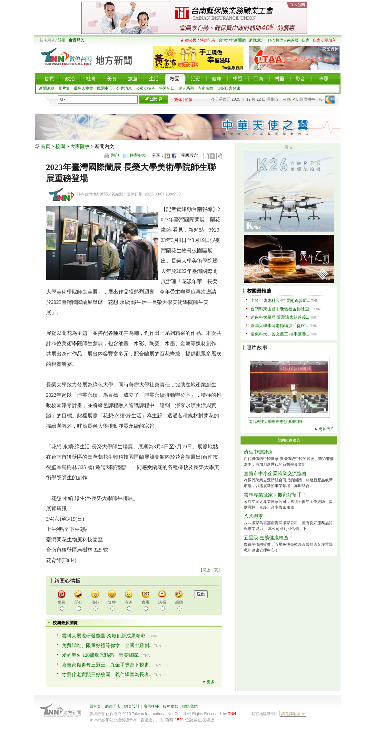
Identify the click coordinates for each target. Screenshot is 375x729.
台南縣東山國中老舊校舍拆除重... (281, 308)
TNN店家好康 (229, 88)
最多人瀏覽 (83, 88)
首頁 (45, 146)
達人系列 (186, 88)
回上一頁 (210, 570)
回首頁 (95, 706)
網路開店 (112, 706)
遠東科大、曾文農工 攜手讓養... (280, 334)
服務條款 (170, 706)
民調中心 (105, 88)
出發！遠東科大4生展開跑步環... (280, 300)
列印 (115, 155)
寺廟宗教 (205, 88)
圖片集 (64, 88)
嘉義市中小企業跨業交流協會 (275, 473)
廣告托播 (151, 706)
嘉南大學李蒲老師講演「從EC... (280, 325)
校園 (60, 146)
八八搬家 (253, 516)
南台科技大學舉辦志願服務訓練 (276, 421)
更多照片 (326, 428)
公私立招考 (145, 88)
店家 (306, 40)
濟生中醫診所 (258, 451)
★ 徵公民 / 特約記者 (197, 40)
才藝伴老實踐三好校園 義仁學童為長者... (107, 674)
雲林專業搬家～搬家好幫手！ (275, 494)
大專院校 (80, 146)
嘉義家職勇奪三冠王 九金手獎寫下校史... (107, 664)
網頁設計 (256, 40)
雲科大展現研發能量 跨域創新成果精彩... (105, 635)
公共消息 (124, 88)
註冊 (62, 40)
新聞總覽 (46, 88)
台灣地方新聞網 (232, 40)
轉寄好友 (138, 155)
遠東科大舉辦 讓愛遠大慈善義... (280, 317)
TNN (232, 714)
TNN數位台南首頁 (283, 40)
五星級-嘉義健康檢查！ (269, 537)
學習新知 (166, 88)
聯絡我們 (190, 706)
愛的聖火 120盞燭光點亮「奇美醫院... (102, 655)
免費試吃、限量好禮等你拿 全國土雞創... (107, 645)
